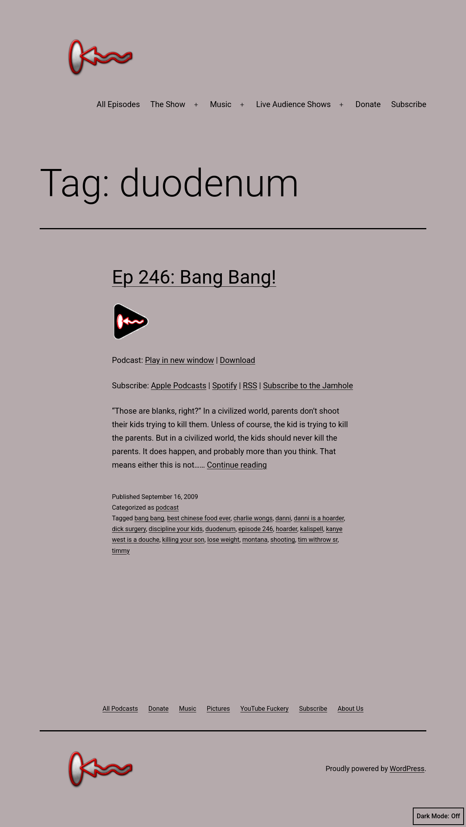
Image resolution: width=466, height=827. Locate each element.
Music (220, 104)
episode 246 (256, 529)
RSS (250, 385)
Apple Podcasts (178, 385)
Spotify (224, 385)
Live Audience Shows (293, 104)
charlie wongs (253, 518)
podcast (167, 507)
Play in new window (179, 360)
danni (283, 518)
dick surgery (129, 529)
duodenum (220, 529)
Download (237, 360)
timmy (121, 551)
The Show (167, 104)
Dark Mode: (438, 816)
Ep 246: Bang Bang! (194, 277)
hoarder (286, 529)
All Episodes (118, 104)
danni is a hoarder (319, 518)
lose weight (223, 539)
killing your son (183, 539)
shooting (282, 539)
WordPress (407, 768)
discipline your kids (176, 529)
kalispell (311, 529)
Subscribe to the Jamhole (308, 385)
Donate (368, 104)
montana (254, 539)
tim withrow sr (317, 539)
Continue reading (237, 465)
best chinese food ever (199, 518)
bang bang (149, 518)
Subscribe (408, 104)
